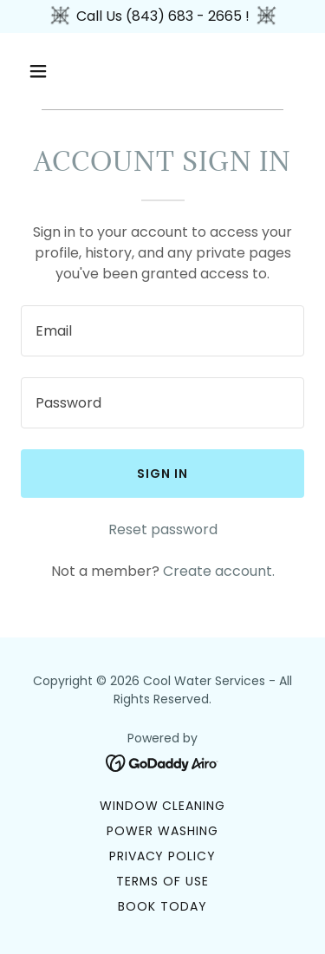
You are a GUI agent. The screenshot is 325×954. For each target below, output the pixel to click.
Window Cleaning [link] (163, 805)
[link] (162, 762)
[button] (53, 71)
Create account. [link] (219, 571)
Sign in (162, 473)
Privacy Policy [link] (163, 856)
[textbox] (162, 330)
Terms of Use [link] (162, 881)
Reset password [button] (163, 529)
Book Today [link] (162, 906)
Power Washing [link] (162, 831)
